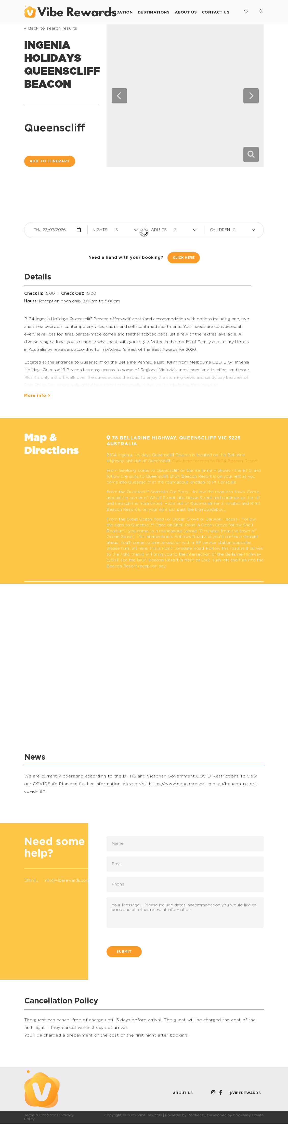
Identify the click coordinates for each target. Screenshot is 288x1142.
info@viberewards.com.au (69, 880)
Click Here (183, 258)
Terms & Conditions (41, 1115)
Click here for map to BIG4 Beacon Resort (215, 461)
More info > (37, 396)
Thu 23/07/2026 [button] (50, 230)
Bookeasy (196, 1115)
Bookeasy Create (248, 1115)
